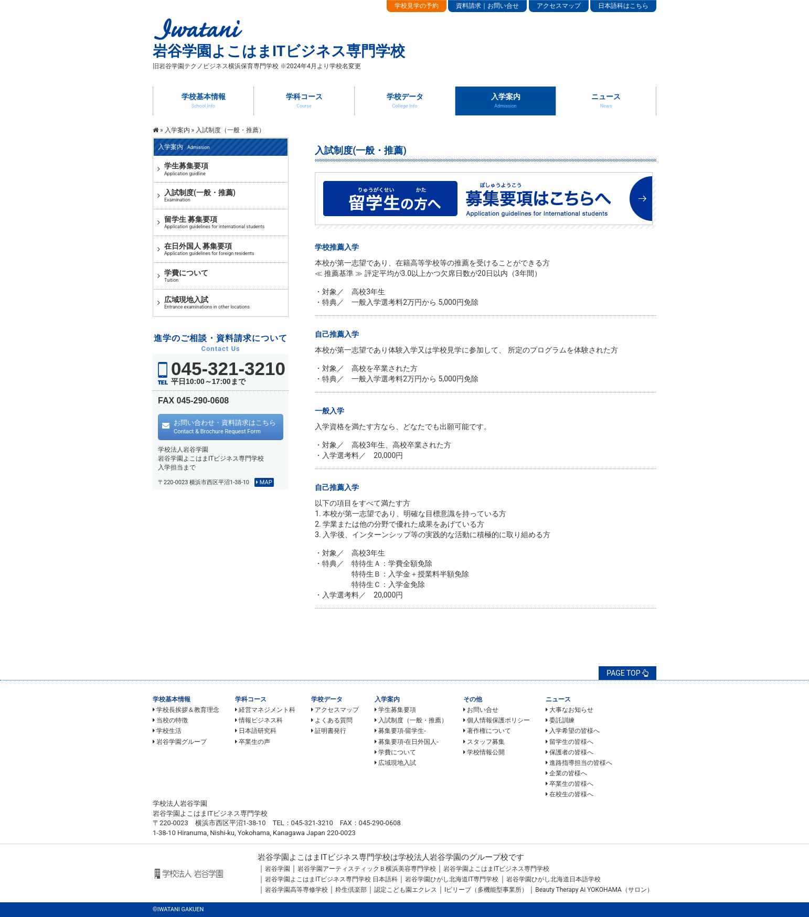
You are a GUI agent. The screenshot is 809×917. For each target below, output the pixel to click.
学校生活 (167, 730)
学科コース (304, 100)
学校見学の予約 (417, 5)
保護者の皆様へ (569, 752)
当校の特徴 (170, 720)
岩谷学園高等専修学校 (296, 889)
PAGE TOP (627, 673)
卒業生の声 (252, 741)
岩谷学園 (277, 868)
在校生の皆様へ (569, 794)
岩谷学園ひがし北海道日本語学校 (553, 879)
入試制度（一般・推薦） (411, 720)
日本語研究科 (255, 730)
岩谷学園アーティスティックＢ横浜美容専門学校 (366, 868)
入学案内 (505, 100)
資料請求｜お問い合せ (487, 5)
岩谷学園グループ (180, 741)
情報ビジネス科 (259, 720)
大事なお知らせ (569, 709)
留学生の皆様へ (569, 741)
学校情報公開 (484, 752)
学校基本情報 (204, 100)
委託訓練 (560, 720)
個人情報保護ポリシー (496, 720)
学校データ (405, 100)
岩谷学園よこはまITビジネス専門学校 (496, 868)
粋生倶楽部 (351, 889)
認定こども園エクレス (405, 889)
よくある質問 (332, 720)
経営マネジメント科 (265, 709)
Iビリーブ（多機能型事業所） (486, 889)
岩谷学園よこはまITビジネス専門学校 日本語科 (331, 879)
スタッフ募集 (484, 741)
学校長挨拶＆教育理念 (186, 709)
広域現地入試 (395, 762)
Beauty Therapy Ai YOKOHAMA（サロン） (594, 889)
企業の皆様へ (566, 773)
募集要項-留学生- (400, 730)
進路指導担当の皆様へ (579, 762)
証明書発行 (328, 730)
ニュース (606, 100)
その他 (472, 699)
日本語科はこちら (623, 5)
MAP (264, 482)
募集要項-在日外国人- (407, 741)
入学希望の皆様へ (573, 730)
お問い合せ (480, 709)
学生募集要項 (395, 709)
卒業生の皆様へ (569, 783)
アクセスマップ (559, 5)
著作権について (487, 730)
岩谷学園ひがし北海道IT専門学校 (451, 879)
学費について (395, 752)
